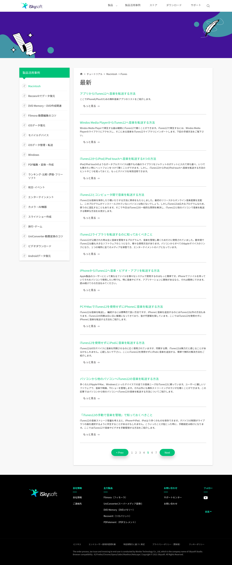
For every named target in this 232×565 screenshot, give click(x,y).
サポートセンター (172, 497)
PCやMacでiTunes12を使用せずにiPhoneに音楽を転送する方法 (121, 306)
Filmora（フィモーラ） (114, 497)
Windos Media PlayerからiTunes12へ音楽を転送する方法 (117, 122)
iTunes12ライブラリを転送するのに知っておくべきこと (116, 234)
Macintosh (111, 74)
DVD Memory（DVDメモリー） (117, 509)
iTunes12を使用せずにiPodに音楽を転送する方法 (112, 343)
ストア (153, 6)
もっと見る (89, 106)
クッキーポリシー (205, 543)
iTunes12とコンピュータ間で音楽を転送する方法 (112, 194)
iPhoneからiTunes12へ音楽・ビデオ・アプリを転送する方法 (120, 270)
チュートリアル (94, 74)
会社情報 (74, 497)
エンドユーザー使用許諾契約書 (102, 543)
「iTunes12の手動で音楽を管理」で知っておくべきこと (116, 415)
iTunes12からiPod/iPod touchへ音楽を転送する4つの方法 (118, 158)
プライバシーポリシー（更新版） (172, 543)
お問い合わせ (170, 503)
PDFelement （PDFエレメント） (118, 522)
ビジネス (74, 543)
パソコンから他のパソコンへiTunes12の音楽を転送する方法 (119, 379)
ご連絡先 (74, 503)
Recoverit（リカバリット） (116, 516)
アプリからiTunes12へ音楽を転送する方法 (107, 93)
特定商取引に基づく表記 (136, 543)
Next (167, 452)
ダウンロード (174, 6)
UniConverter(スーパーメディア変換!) (121, 503)
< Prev (120, 452)
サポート (196, 6)
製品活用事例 (132, 6)
